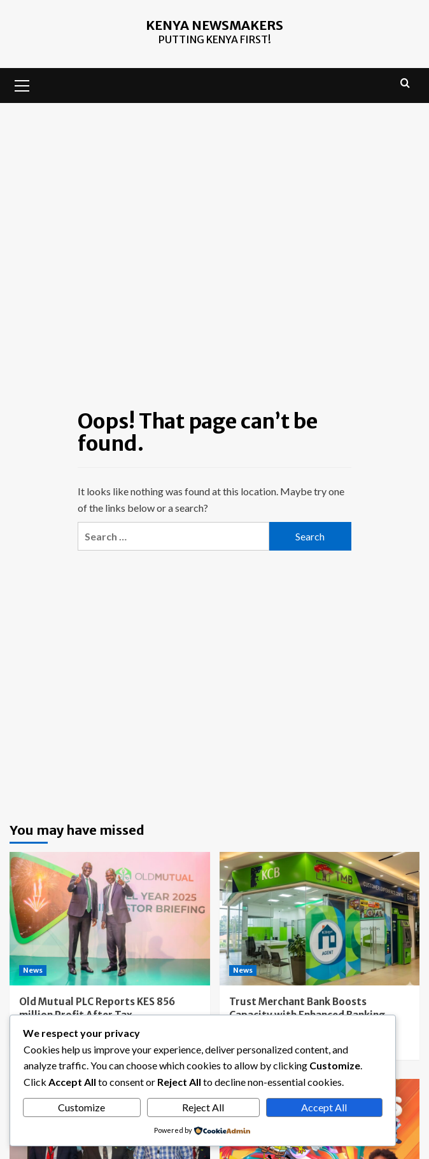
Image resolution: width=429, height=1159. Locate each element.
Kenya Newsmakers (214, 25)
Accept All (324, 1107)
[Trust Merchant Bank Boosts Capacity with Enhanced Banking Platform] (320, 918)
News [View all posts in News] (33, 970)
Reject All (203, 1107)
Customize (81, 1107)
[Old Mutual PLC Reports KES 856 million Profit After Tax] (110, 918)
